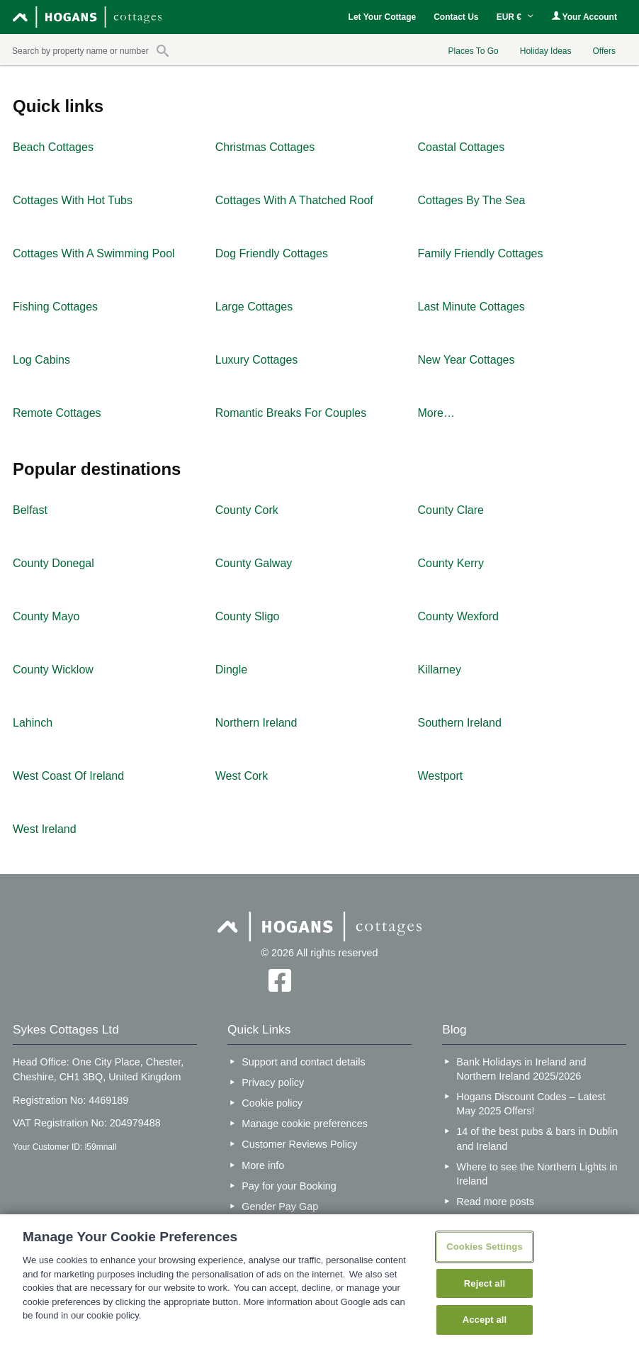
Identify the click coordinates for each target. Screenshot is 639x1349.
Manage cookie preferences (305, 1123)
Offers (603, 51)
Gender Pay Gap (280, 1206)
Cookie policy (272, 1103)
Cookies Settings (484, 1246)
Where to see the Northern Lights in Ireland (536, 1174)
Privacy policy (273, 1082)
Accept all (485, 1319)
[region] (319, 1281)
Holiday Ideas (546, 51)
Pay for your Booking (289, 1186)
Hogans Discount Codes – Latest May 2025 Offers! (530, 1103)
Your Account (584, 16)
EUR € (515, 17)
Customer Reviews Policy (299, 1144)
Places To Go (473, 51)
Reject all (484, 1283)
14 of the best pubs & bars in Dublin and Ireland (537, 1138)
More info (263, 1165)
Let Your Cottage (383, 17)
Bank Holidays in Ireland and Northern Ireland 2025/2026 (521, 1069)
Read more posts (495, 1201)
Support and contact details (303, 1062)
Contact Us (456, 17)
